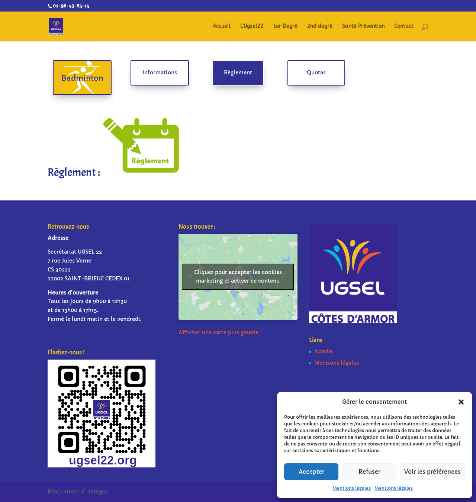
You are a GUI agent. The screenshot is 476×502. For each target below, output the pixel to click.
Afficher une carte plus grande (218, 332)
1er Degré (285, 26)
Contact (404, 26)
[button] (461, 402)
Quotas (316, 72)
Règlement (238, 72)
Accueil (222, 26)
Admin (323, 351)
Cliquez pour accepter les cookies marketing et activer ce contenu (238, 276)
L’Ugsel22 (251, 26)
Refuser (369, 471)
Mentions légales (351, 488)
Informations (159, 72)
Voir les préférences (432, 471)
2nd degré (319, 26)
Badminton (82, 78)
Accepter (311, 471)
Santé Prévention (363, 26)
